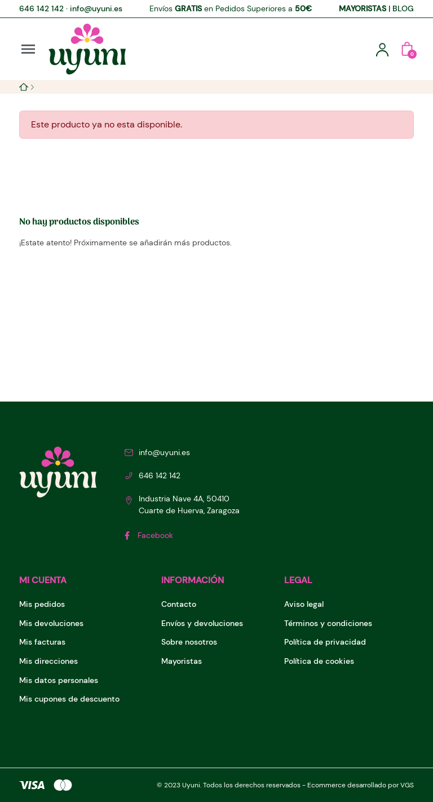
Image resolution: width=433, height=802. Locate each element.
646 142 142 (41, 8)
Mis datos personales (58, 680)
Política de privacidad (325, 642)
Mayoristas (181, 661)
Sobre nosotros (189, 642)
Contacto (178, 604)
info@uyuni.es (96, 8)
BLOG (403, 8)
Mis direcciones (48, 661)
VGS (407, 785)
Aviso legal (304, 604)
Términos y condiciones (328, 623)
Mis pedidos (42, 604)
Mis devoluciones (51, 623)
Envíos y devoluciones (202, 623)
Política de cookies (319, 661)
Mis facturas (42, 642)
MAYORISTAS (362, 8)
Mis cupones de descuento (69, 699)
